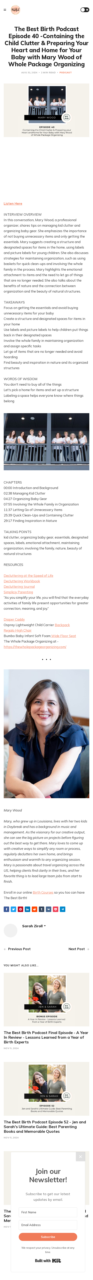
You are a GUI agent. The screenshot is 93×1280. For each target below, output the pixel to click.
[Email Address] (48, 1225)
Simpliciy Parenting (18, 592)
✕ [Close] (80, 1157)
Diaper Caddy (14, 619)
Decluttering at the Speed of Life (28, 576)
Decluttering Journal (19, 586)
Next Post (79, 949)
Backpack (62, 625)
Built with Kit (48, 1260)
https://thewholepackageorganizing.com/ (35, 647)
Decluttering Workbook (22, 581)
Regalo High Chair (18, 630)
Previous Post (17, 949)
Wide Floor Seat (63, 636)
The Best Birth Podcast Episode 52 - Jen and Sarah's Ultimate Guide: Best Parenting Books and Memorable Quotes (45, 1126)
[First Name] (48, 1212)
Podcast (65, 72)
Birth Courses (43, 892)
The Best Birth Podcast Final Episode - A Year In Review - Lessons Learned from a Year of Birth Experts (46, 1037)
